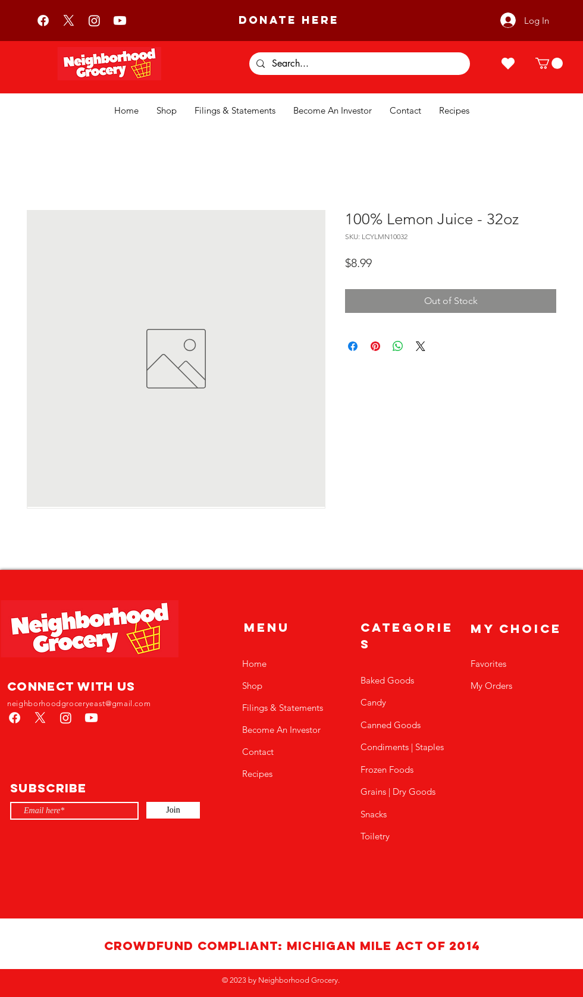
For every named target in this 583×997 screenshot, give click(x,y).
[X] (68, 20)
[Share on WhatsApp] (398, 346)
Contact (258, 751)
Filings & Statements (282, 707)
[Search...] (358, 63)
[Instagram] (94, 20)
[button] (549, 63)
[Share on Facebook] (353, 346)
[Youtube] (119, 20)
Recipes (257, 773)
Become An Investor (281, 729)
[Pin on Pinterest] (375, 346)
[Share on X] (420, 346)
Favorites (488, 663)
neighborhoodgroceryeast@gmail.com (79, 703)
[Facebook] (43, 20)
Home (254, 663)
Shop (252, 685)
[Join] (173, 810)
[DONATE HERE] (288, 20)
